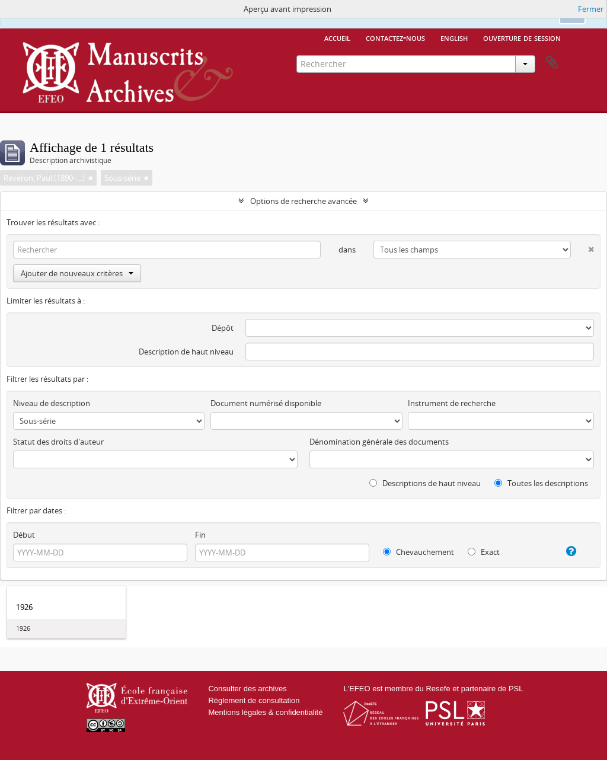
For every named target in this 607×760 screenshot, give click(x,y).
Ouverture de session (522, 37)
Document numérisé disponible (265, 403)
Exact (484, 552)
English (454, 37)
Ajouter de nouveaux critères (77, 273)
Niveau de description (51, 403)
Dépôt (223, 327)
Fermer (590, 9)
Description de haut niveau (186, 351)
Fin (200, 534)
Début (24, 534)
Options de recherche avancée (303, 201)
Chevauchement (418, 552)
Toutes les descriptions (541, 483)
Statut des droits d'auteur (58, 441)
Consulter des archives (247, 688)
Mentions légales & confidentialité (265, 712)
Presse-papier (552, 63)
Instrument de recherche (452, 403)
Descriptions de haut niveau (425, 483)
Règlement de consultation (253, 700)
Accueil (337, 37)
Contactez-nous (395, 37)
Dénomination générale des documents (379, 441)
